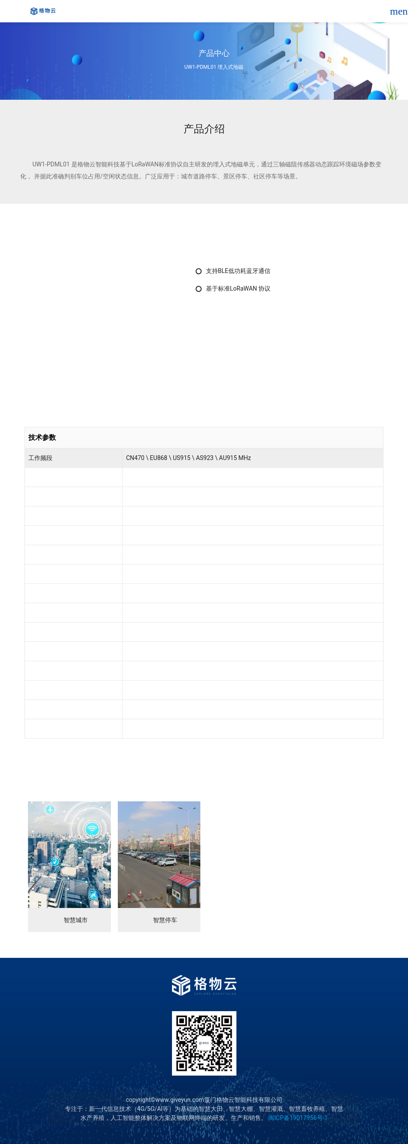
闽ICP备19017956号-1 (297, 1117)
